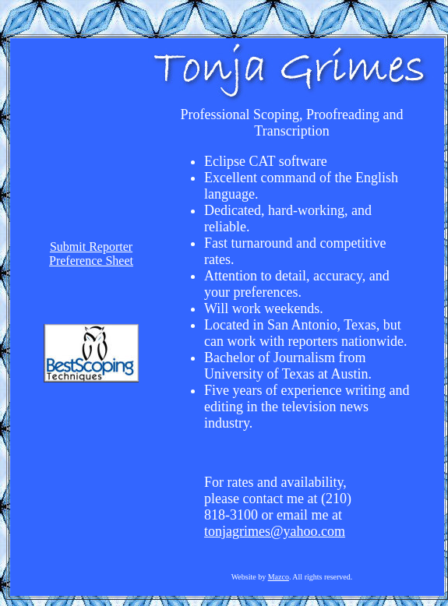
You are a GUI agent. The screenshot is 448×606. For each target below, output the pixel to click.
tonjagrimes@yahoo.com (274, 531)
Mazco (278, 577)
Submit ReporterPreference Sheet (91, 253)
